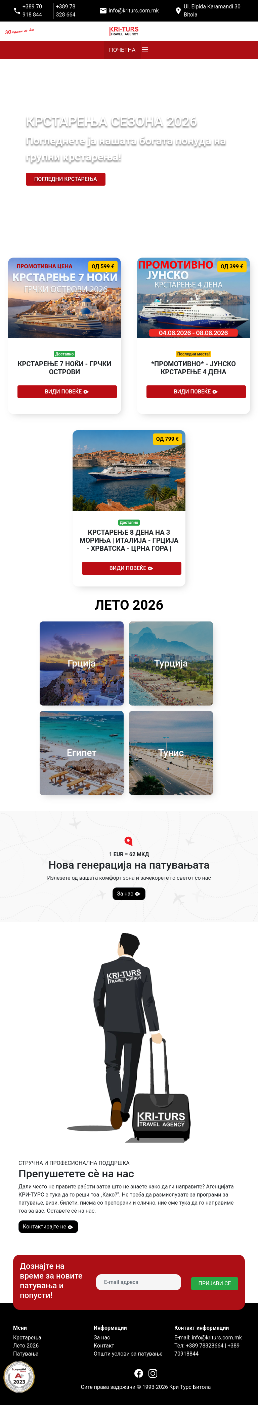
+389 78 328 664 (66, 10)
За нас (129, 893)
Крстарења (27, 1337)
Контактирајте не (48, 1226)
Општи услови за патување (128, 1354)
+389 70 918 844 (32, 10)
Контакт (104, 1345)
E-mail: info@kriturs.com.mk (208, 1337)
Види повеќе (67, 391)
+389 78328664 (203, 1345)
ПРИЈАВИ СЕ (215, 1283)
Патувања (26, 1354)
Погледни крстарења (65, 179)
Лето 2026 (26, 1345)
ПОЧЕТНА (122, 49)
